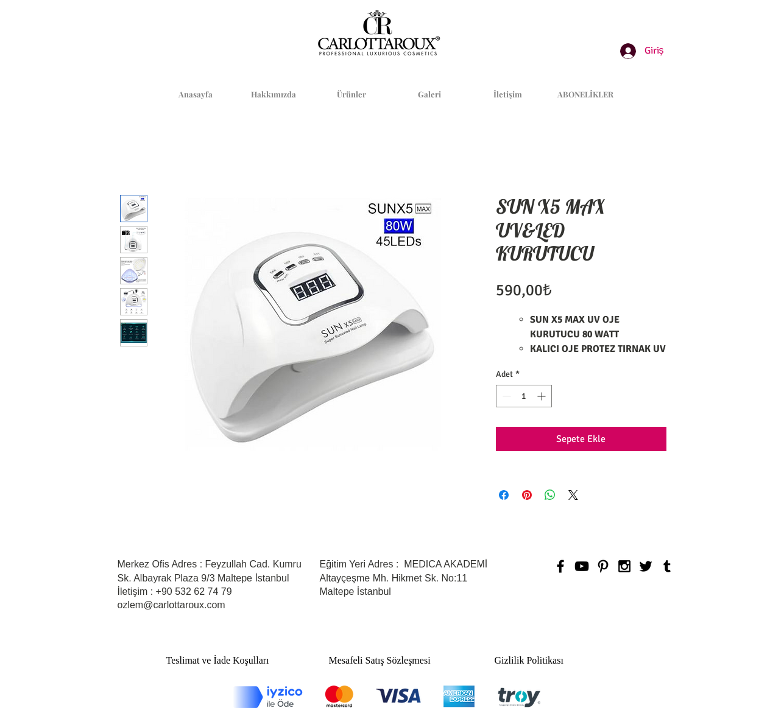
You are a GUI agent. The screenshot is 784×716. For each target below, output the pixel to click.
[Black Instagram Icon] (624, 566)
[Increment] (542, 396)
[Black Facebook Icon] (560, 566)
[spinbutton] (524, 396)
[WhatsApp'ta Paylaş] (550, 495)
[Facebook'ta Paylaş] (503, 495)
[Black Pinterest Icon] (603, 566)
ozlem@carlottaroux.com (171, 605)
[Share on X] (573, 495)
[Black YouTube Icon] (581, 566)
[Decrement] (505, 396)
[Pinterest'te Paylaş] (527, 495)
